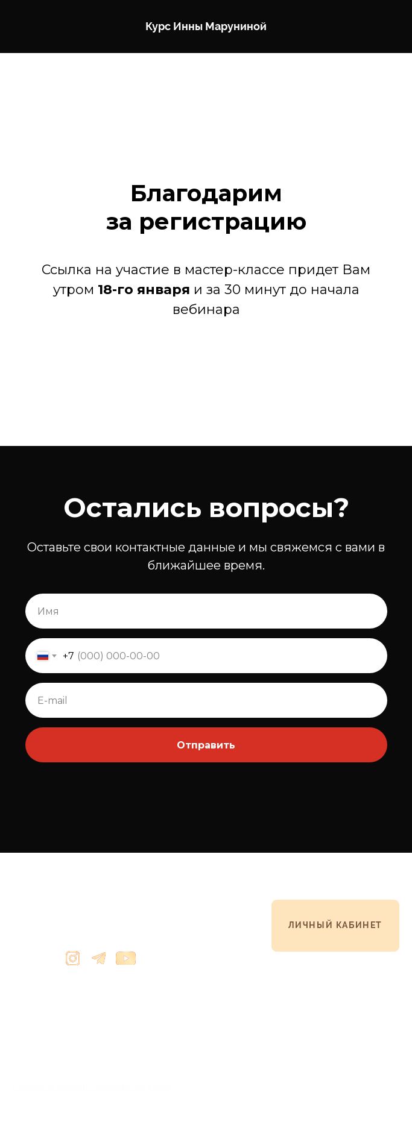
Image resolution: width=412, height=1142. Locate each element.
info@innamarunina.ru (53, 982)
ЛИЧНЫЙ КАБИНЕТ (335, 925)
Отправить (206, 745)
